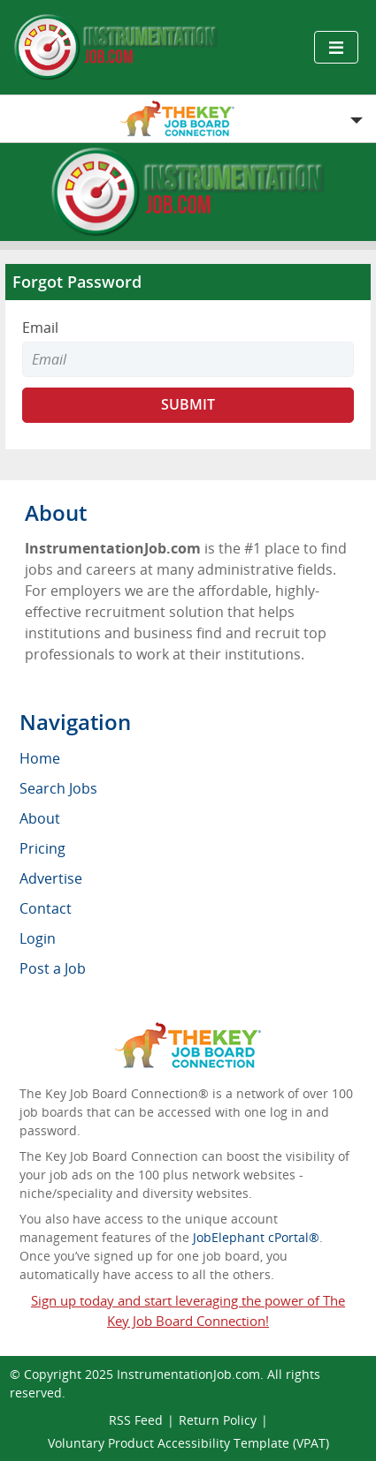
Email (40, 327)
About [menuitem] (39, 818)
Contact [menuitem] (45, 908)
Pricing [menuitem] (42, 848)
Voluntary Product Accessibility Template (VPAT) (188, 1443)
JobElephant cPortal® (256, 1237)
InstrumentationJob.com (188, 1374)
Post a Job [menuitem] (52, 968)
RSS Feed (136, 1420)
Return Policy (218, 1420)
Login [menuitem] (37, 938)
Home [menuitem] (39, 758)
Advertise (50, 878)
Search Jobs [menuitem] (58, 788)
